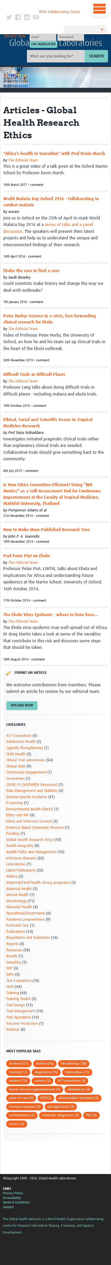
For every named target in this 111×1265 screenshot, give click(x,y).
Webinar (13, 1030)
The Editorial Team (23, 160)
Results (11, 956)
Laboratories (15, 864)
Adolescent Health (21, 742)
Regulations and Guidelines (28, 938)
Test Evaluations (18, 981)
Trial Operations (18, 1017)
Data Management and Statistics (31, 791)
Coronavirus (15, 779)
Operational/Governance (25, 913)
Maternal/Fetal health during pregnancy (38, 883)
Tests (10, 987)
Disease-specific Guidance (26, 797)
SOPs (10, 975)
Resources (14, 950)
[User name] (43, 37)
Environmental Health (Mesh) (29, 809)
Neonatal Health (19, 907)
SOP (9, 968)
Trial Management (20, 1011)
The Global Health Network (43, 6)
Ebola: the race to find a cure (31, 271)
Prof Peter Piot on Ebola (26, 556)
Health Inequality (19, 846)
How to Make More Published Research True (46, 530)
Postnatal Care (17, 925)
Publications (15, 932)
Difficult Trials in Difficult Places (34, 374)
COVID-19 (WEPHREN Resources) (31, 785)
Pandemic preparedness (25, 920)
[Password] (70, 37)
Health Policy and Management (31, 852)
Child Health (15, 754)
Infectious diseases (21, 858)
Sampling (13, 962)
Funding (12, 834)
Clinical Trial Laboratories (25, 760)
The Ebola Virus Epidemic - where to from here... (50, 615)
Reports (12, 944)
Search (96, 56)
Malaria (11, 876)
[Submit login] (43, 44)
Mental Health (17, 895)
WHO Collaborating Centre (59, 12)
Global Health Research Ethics (29, 840)
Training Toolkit (18, 999)
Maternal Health (19, 889)
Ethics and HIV (17, 815)
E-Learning (14, 803)
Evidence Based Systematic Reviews (35, 828)
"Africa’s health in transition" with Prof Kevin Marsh (54, 153)
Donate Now (15, 36)
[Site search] (56, 56)
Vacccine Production (22, 1024)
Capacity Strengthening (24, 748)
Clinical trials (15, 766)
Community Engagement (26, 772)
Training (12, 993)
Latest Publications (21, 870)
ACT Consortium (18, 736)
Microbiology (16, 901)
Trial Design (15, 1005)
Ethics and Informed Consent (29, 821)
